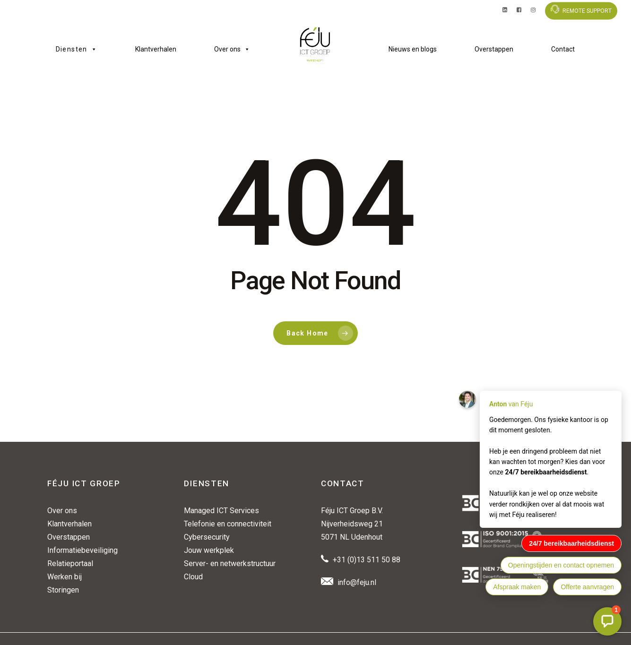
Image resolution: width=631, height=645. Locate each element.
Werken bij (64, 576)
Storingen (63, 589)
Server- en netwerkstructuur (230, 563)
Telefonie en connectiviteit (227, 523)
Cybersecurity (207, 537)
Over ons (232, 49)
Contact (563, 49)
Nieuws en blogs (413, 49)
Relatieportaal (70, 563)
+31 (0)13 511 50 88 (366, 559)
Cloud (193, 576)
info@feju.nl (356, 582)
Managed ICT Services (221, 510)
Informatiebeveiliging (82, 550)
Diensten (77, 49)
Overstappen (494, 49)
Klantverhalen (155, 49)
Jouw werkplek (209, 550)
